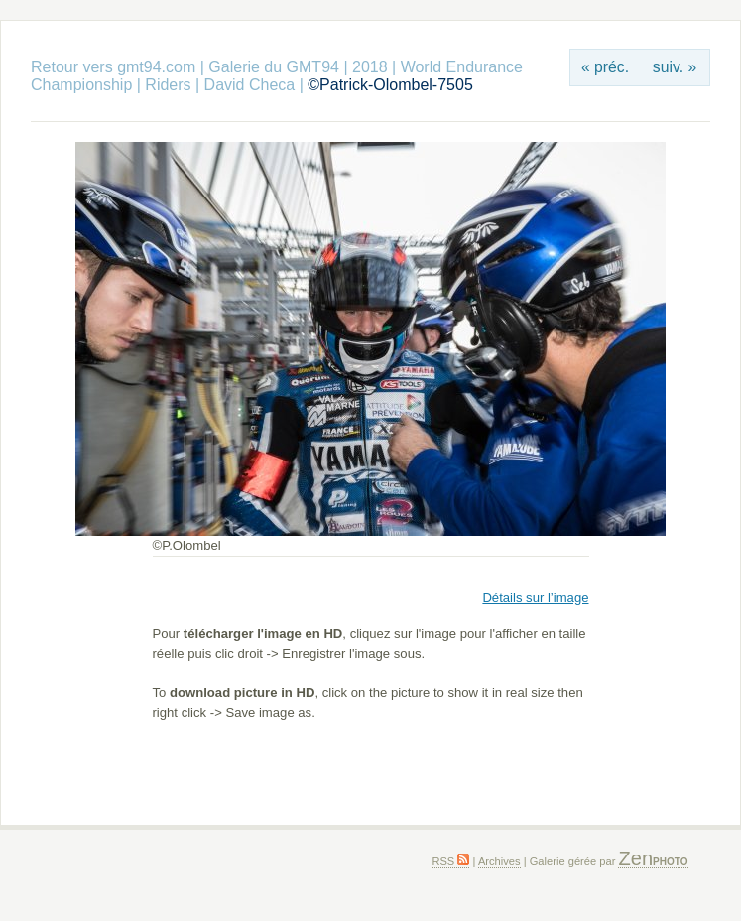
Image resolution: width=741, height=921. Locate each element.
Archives (499, 861)
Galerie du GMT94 (273, 67)
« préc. (605, 67)
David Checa (250, 84)
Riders (167, 84)
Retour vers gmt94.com (113, 67)
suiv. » (674, 67)
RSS (450, 861)
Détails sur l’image (535, 598)
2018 (370, 67)
